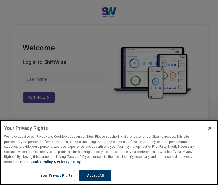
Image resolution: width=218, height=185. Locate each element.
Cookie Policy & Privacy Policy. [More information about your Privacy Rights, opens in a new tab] (55, 162)
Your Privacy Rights (56, 175)
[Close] (209, 128)
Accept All (95, 175)
